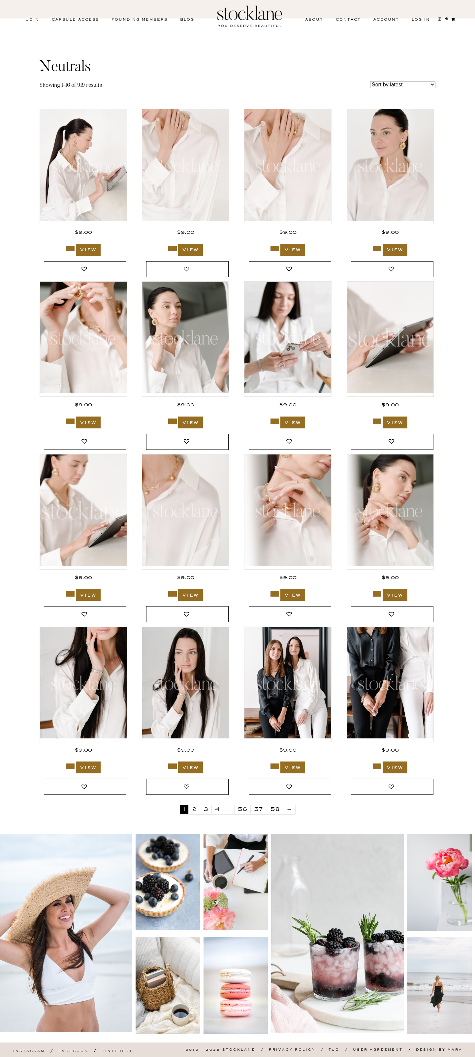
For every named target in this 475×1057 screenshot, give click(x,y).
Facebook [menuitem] (73, 1051)
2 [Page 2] (194, 809)
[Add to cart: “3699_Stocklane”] (274, 766)
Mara (455, 1049)
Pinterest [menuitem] (117, 1051)
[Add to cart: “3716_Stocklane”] (172, 421)
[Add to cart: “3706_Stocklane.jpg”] (377, 421)
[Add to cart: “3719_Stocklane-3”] (274, 248)
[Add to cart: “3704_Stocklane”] (274, 594)
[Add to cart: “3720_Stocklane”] (70, 248)
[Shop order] (402, 84)
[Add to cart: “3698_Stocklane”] (377, 766)
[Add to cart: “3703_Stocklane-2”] (172, 766)
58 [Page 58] (275, 809)
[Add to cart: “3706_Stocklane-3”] (70, 594)
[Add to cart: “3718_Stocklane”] (377, 248)
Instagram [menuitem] (29, 1051)
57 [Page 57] (259, 809)
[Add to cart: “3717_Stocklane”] (70, 421)
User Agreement (378, 1049)
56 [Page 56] (242, 809)
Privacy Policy (292, 1049)
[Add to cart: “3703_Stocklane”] (70, 766)
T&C (334, 1049)
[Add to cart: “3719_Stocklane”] (172, 248)
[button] (85, 269)
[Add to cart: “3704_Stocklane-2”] (377, 594)
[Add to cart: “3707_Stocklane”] (274, 421)
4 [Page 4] (217, 809)
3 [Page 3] (206, 809)
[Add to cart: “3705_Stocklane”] (172, 594)
